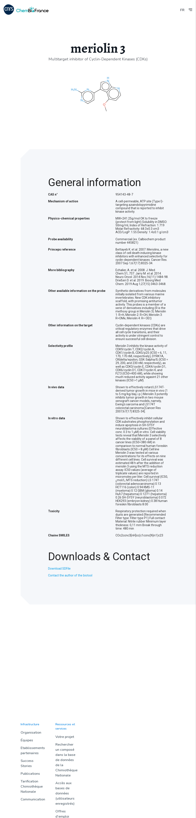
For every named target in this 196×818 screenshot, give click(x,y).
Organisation (31, 732)
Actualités (95, 729)
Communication (33, 799)
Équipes (27, 740)
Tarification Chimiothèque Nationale (32, 786)
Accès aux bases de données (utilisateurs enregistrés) (64, 793)
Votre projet (64, 736)
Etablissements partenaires (33, 750)
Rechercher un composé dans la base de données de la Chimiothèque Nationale (66, 760)
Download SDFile (59, 568)
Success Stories (27, 763)
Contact (158, 729)
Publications (30, 773)
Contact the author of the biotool (70, 575)
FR (182, 10)
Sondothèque (130, 729)
